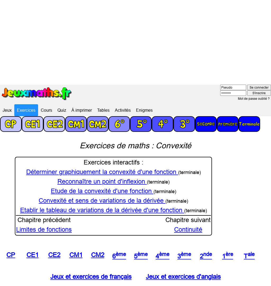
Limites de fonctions (44, 229)
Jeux (7, 110)
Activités (123, 110)
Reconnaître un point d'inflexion (102, 181)
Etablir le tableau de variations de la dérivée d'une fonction (102, 210)
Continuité (188, 229)
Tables (103, 110)
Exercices (26, 110)
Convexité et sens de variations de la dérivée (102, 200)
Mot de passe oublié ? (254, 99)
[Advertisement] (135, 40)
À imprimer (81, 110)
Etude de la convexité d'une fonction (102, 191)
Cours (46, 110)
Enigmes (144, 110)
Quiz (61, 110)
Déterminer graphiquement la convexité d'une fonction (102, 172)
